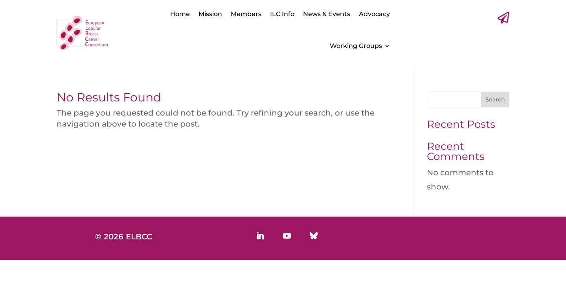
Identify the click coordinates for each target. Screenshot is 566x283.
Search (495, 99)
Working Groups (356, 46)
